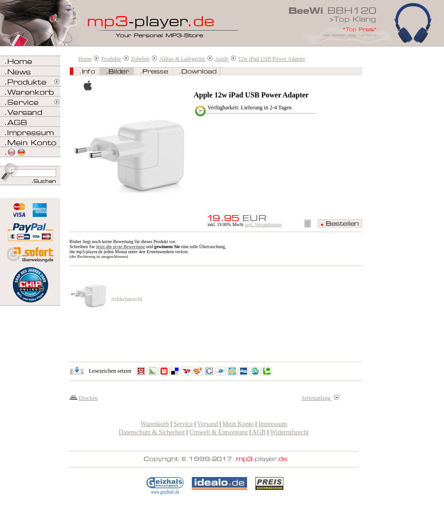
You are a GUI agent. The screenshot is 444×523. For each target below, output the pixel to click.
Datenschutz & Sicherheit (152, 432)
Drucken (88, 398)
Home (85, 59)
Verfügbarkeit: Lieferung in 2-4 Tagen (250, 107)
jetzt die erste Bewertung (120, 246)
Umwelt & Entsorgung (219, 432)
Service (183, 424)
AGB (259, 432)
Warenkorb (154, 424)
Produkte (111, 59)
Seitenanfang (320, 398)
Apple (221, 59)
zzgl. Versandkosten (263, 224)
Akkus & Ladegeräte (182, 59)
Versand (207, 424)
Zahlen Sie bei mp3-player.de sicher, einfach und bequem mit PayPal (30, 228)
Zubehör (140, 59)
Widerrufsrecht (289, 432)
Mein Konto (238, 424)
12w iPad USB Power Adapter (272, 59)
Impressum (272, 424)
